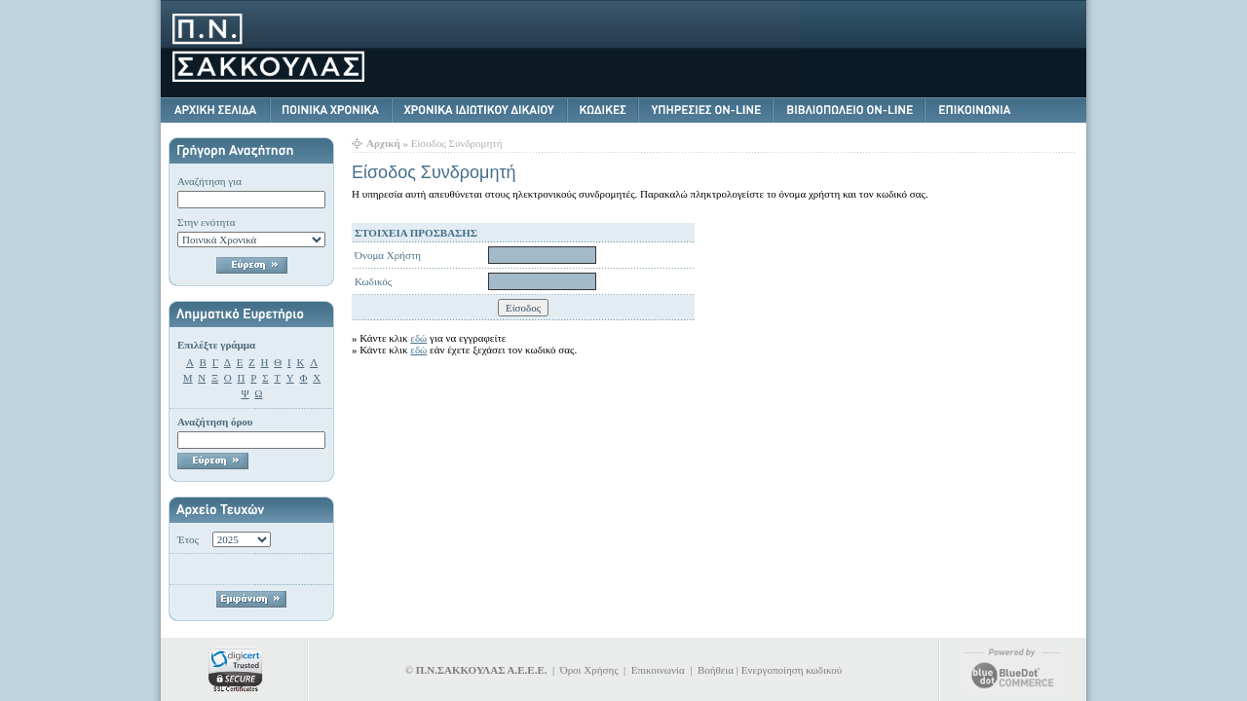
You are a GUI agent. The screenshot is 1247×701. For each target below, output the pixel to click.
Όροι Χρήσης (589, 670)
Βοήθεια (716, 670)
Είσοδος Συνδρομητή (457, 143)
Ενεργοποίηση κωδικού (791, 670)
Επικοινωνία (658, 670)
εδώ (418, 338)
